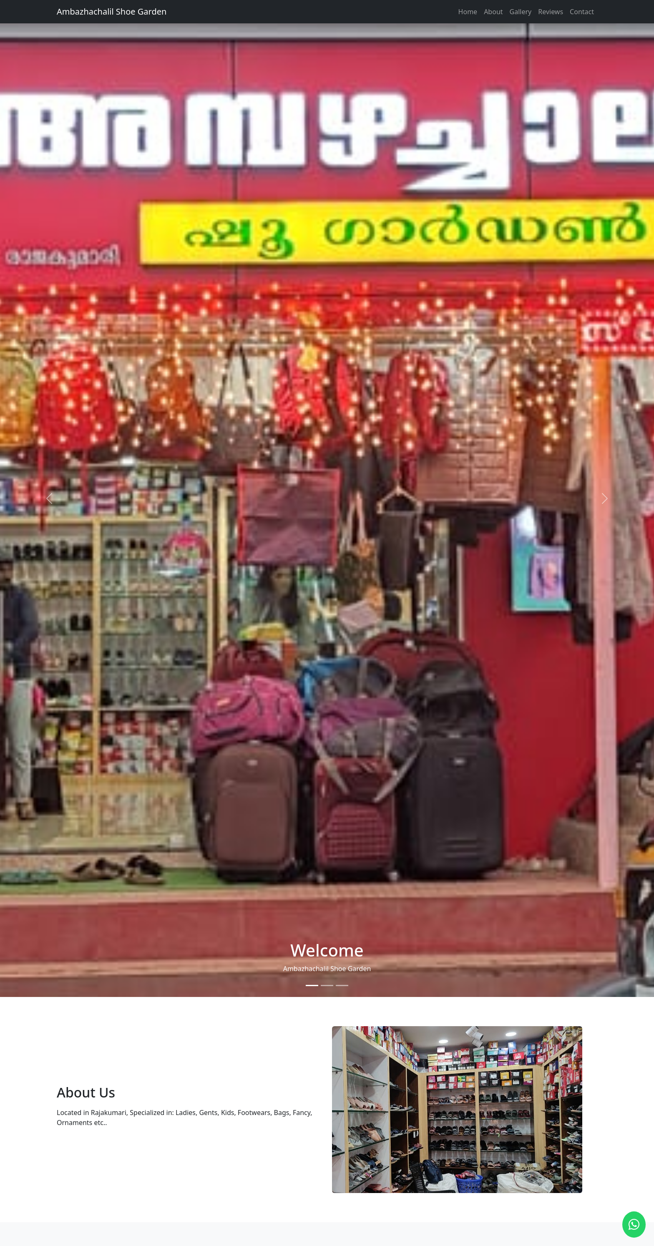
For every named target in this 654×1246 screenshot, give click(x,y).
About (493, 11)
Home (468, 11)
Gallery (521, 11)
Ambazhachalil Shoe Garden (111, 11)
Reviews (550, 11)
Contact (582, 11)
